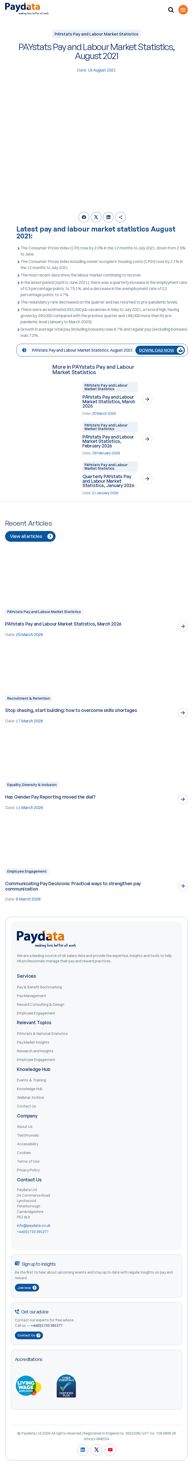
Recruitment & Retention (28, 698)
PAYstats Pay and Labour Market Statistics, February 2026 (108, 441)
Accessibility (27, 1144)
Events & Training (31, 1080)
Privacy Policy (28, 1170)
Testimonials (28, 1135)
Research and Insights (35, 1051)
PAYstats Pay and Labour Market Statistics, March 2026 (108, 401)
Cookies (24, 1152)
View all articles (31, 536)
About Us (25, 1126)
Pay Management (31, 996)
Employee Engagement (27, 871)
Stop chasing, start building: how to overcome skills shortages (71, 710)
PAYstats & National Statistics (42, 1033)
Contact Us (26, 1106)
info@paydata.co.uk (33, 1225)
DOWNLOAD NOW (161, 350)
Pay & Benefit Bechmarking (39, 987)
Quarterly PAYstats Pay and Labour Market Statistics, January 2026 (108, 481)
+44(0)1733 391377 (33, 1231)
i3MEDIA (103, 1439)
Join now (27, 1288)
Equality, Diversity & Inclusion (32, 784)
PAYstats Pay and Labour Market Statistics (105, 387)
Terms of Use (28, 1161)
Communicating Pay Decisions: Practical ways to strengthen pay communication (73, 886)
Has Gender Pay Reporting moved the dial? (50, 797)
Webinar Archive (30, 1097)
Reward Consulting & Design (40, 1004)
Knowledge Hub (29, 1089)
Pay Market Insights (33, 1042)
